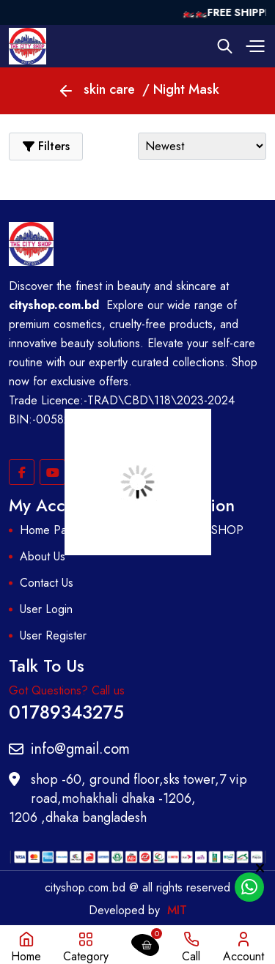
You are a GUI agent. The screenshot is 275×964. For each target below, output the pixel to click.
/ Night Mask (180, 89)
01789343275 (66, 711)
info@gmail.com (69, 749)
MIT (177, 910)
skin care (109, 89)
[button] (253, 46)
